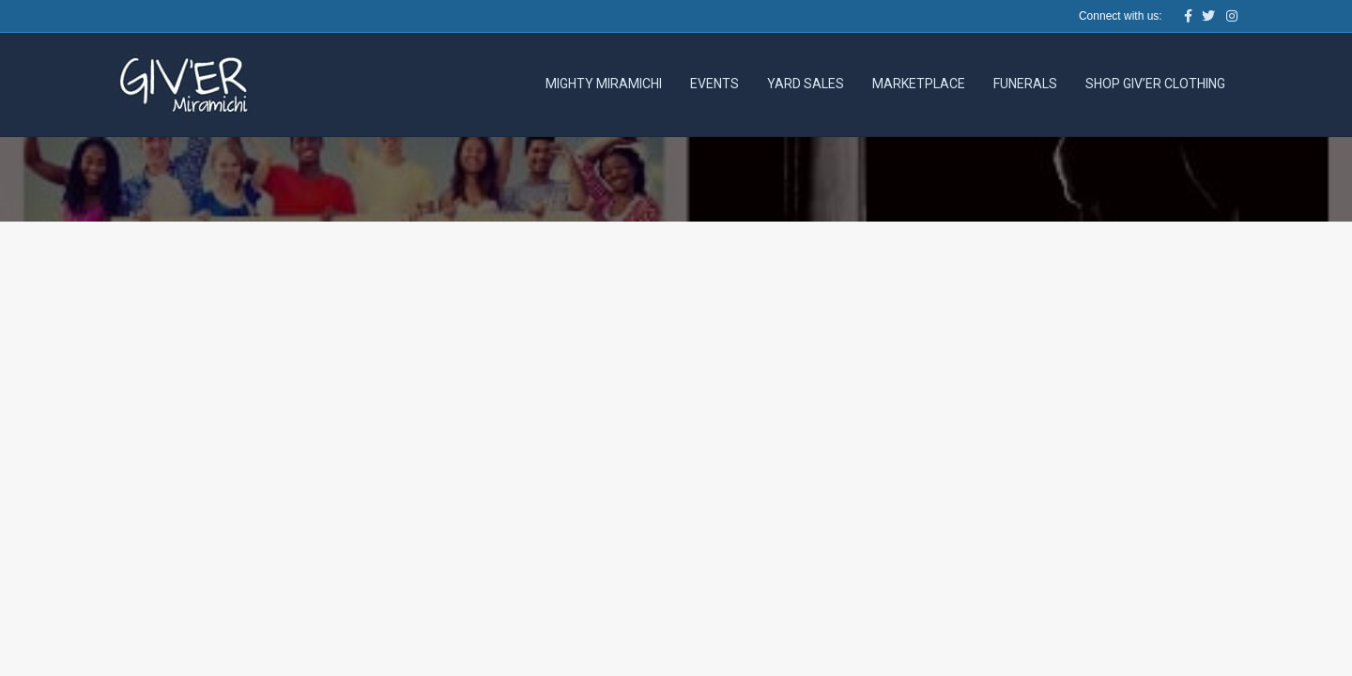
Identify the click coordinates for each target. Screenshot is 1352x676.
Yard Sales (805, 83)
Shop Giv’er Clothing (1155, 83)
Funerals (1025, 83)
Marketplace (918, 83)
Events (714, 83)
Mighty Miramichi (603, 83)
